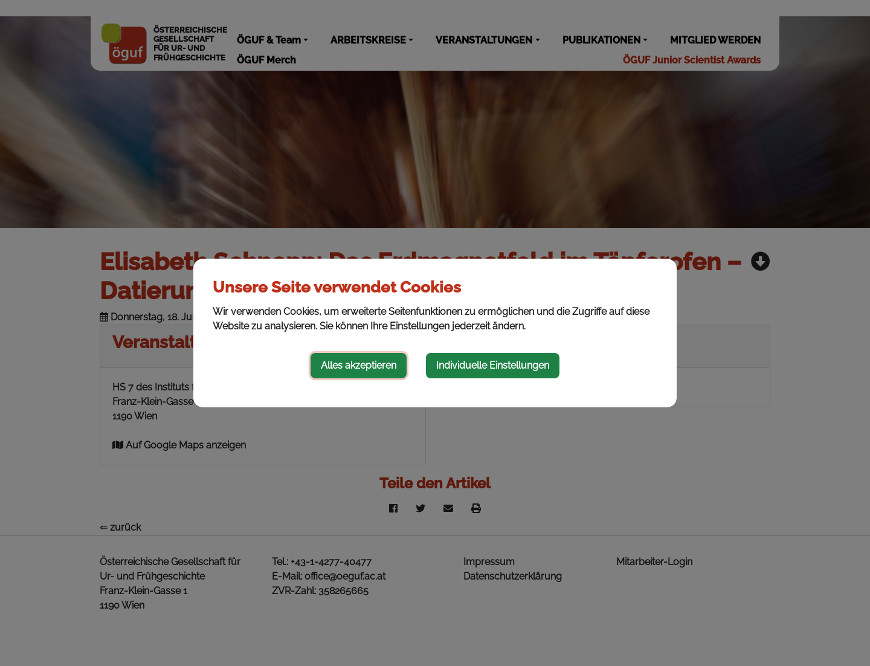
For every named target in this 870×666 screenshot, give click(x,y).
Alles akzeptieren (358, 365)
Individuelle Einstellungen (492, 365)
